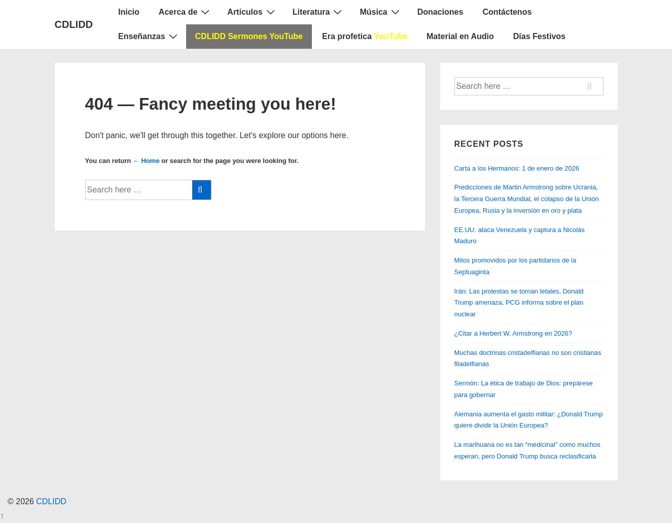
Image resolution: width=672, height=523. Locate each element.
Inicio (128, 12)
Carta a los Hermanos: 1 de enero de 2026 (516, 168)
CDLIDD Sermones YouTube (249, 36)
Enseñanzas (149, 36)
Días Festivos (539, 36)
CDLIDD (74, 24)
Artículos (252, 12)
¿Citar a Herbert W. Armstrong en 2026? (513, 333)
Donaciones (440, 12)
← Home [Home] (146, 161)
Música (381, 12)
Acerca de (186, 12)
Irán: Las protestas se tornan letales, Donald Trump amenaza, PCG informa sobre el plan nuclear (519, 302)
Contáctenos (507, 12)
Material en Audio (460, 36)
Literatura (319, 12)
